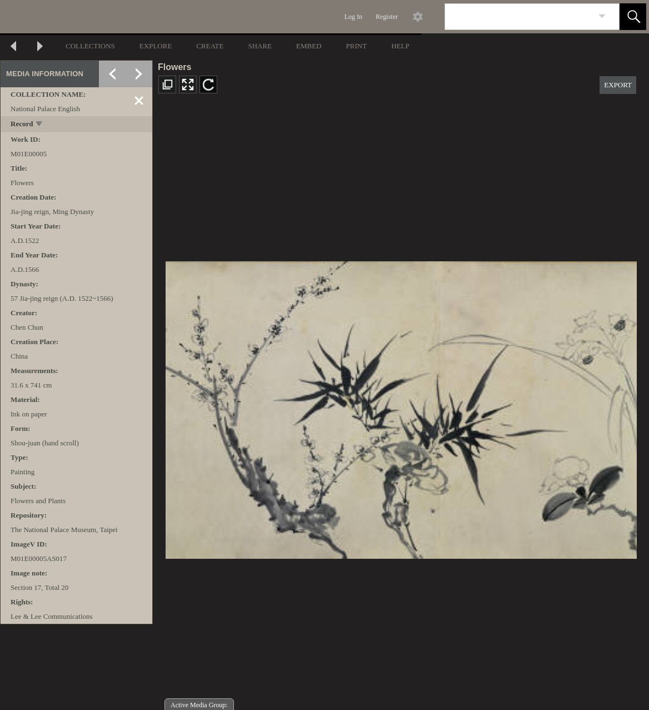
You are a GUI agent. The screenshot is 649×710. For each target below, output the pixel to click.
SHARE (260, 46)
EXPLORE (155, 46)
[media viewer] (401, 406)
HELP (400, 46)
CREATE (209, 46)
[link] (602, 16)
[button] (633, 16)
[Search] (519, 16)
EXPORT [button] (618, 85)
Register (387, 17)
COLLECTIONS (90, 46)
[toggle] (40, 125)
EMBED (309, 46)
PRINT (356, 46)
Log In (353, 17)
